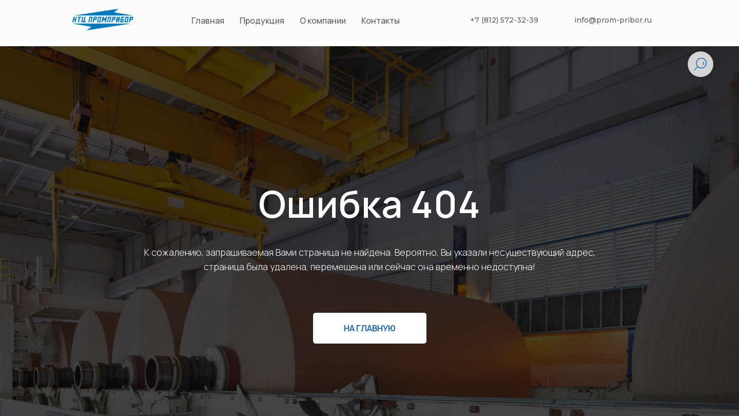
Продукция (262, 20)
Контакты (380, 20)
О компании (323, 20)
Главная (207, 20)
